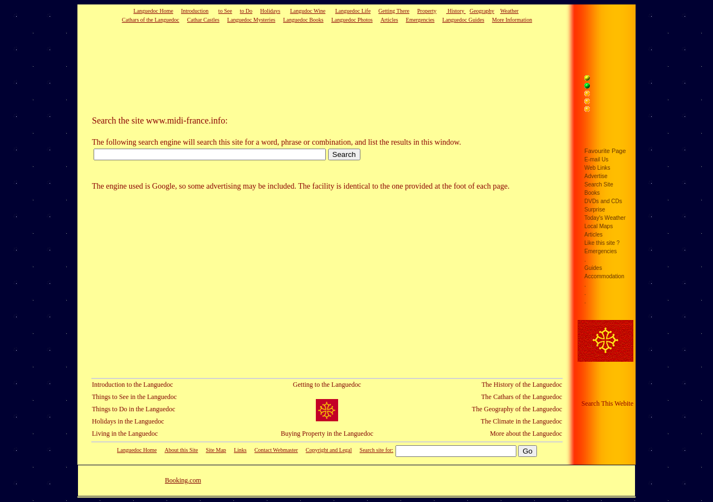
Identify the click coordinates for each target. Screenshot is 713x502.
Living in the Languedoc (125, 433)
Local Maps (598, 226)
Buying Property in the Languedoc (327, 433)
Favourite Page (605, 150)
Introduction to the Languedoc (132, 384)
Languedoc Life (353, 11)
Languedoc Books (303, 20)
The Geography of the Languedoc (517, 409)
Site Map (216, 450)
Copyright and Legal (329, 450)
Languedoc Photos (352, 20)
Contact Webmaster (276, 450)
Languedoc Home (153, 11)
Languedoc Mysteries (251, 20)
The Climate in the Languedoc (521, 421)
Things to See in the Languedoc (134, 397)
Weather (509, 11)
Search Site (598, 184)
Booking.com (183, 480)
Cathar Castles (203, 20)
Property (426, 11)
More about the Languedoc (526, 433)
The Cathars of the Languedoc (521, 397)
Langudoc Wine (308, 11)
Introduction (194, 11)
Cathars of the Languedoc (150, 20)
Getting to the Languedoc (327, 384)
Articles (389, 20)
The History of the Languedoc (521, 384)
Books (592, 193)
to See (225, 11)
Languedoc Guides (463, 20)
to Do (246, 11)
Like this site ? (601, 243)
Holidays (270, 11)
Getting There (393, 11)
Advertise (596, 176)
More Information (512, 20)
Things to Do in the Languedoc (133, 409)
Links (240, 450)
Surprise (594, 209)
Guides (593, 268)
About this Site (181, 450)
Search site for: (377, 450)
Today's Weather (605, 218)
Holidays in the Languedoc (128, 421)
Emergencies (420, 20)
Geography (482, 11)
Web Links (597, 168)
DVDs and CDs (603, 201)
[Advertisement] (309, 69)
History (456, 11)
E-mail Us (596, 159)
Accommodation (604, 276)
